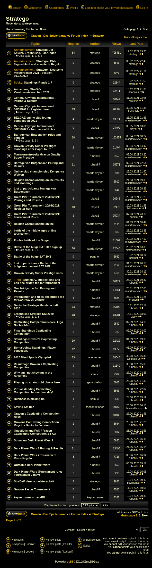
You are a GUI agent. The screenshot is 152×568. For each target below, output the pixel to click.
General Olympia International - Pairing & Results (35, 99)
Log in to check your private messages (107, 7)
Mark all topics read (136, 37)
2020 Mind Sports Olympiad (32, 357)
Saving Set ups (24, 406)
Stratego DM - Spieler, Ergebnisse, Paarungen (35, 51)
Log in (142, 7)
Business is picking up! (30, 398)
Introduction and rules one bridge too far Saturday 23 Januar (39, 298)
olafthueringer (133, 208)
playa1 (95, 99)
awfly (134, 316)
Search (14, 7)
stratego (27, 23)
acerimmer (95, 357)
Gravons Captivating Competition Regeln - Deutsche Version (36, 424)
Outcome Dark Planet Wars (32, 464)
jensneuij (134, 299)
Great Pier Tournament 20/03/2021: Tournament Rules (37, 215)
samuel (94, 374)
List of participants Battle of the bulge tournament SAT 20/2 (35, 265)
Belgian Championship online (34, 223)
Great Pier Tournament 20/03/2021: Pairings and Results (37, 198)
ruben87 (95, 156)
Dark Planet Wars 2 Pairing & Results (39, 448)
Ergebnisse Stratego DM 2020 (34, 313)
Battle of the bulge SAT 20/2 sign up (38, 247)
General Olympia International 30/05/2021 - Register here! (34, 108)
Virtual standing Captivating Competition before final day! (33, 391)
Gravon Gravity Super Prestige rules (38, 273)
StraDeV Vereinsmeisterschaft (34, 481)
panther (95, 256)
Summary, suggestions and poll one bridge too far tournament (37, 281)
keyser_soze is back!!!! (29, 497)
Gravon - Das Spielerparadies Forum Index (59, 35)
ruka (36, 23)
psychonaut (133, 482)
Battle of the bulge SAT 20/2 (32, 256)
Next (145, 29)
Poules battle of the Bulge (31, 240)
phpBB (70, 561)
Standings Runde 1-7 (38, 82)
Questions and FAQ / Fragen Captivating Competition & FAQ (35, 432)
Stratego (17, 18)
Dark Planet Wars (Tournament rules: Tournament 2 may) (39, 473)
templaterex (133, 358)
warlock (133, 100)
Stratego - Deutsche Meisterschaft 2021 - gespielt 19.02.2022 (38, 72)
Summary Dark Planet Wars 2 (33, 440)
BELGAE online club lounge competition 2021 (32, 119)
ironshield (133, 110)
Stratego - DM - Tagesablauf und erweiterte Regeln (37, 63)
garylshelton (94, 382)
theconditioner (95, 406)
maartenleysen (95, 119)
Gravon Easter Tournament (32, 489)
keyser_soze (95, 497)
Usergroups (54, 7)
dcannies (134, 92)
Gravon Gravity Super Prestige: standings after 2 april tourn (35, 147)
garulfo (134, 217)
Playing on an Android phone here (37, 382)
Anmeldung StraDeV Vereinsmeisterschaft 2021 (31, 91)
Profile (72, 7)
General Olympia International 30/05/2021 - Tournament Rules (34, 128)
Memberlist (33, 7)
